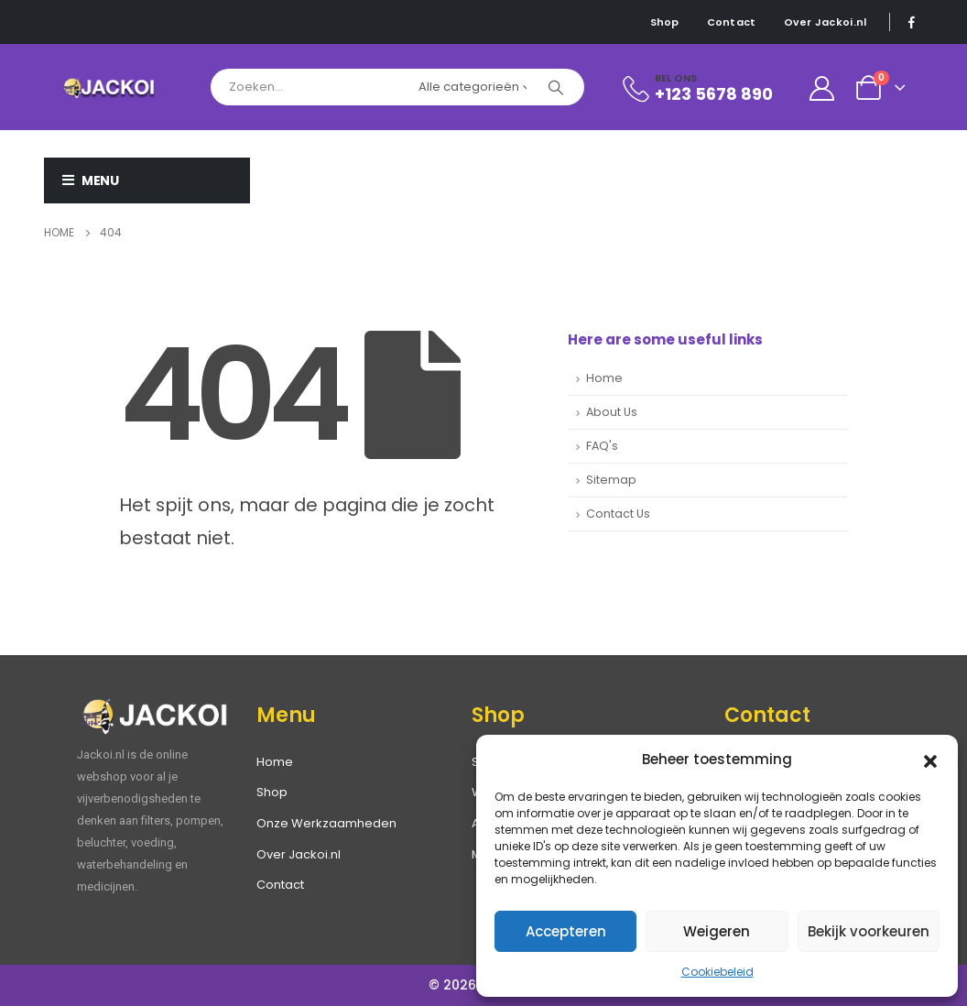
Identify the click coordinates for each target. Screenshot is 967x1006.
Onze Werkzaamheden (326, 823)
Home (604, 378)
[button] (930, 759)
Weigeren (716, 931)
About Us (611, 412)
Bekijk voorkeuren (868, 931)
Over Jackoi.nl (825, 22)
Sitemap (611, 479)
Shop (664, 22)
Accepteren (566, 931)
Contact (731, 22)
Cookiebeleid (717, 971)
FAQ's (602, 446)
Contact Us (618, 513)
